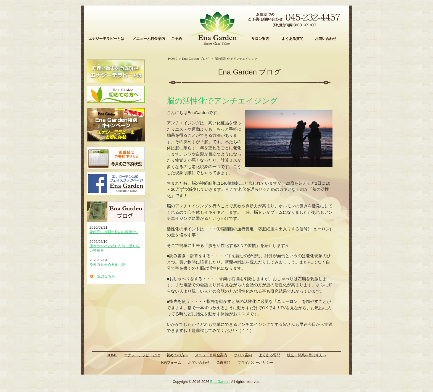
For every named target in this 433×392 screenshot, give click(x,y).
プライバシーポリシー (255, 362)
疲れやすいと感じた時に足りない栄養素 (114, 248)
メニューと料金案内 (149, 39)
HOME (173, 58)
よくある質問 (292, 39)
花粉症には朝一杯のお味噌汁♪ (113, 232)
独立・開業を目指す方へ (306, 355)
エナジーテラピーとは (106, 39)
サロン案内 (260, 39)
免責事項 (223, 362)
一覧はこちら (104, 276)
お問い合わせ (325, 39)
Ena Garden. (220, 382)
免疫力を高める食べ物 (107, 264)
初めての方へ (177, 355)
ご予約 (176, 39)
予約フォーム (170, 362)
